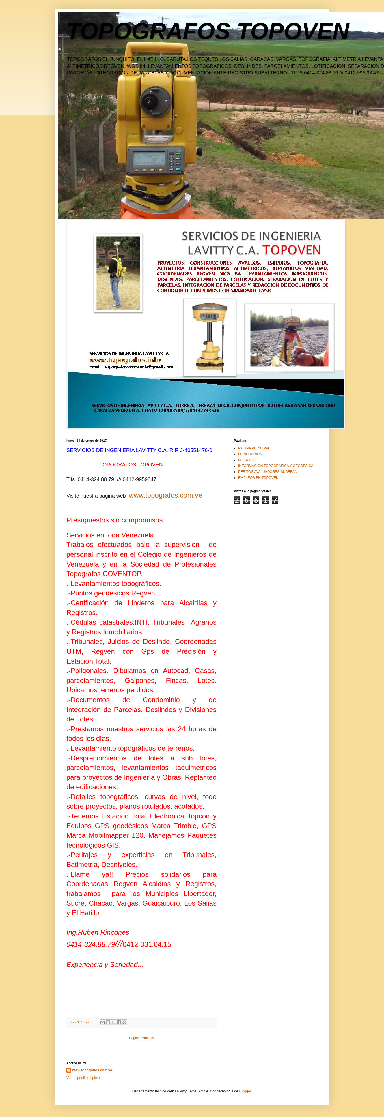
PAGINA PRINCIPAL (254, 448)
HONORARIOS (250, 454)
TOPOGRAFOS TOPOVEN (207, 31)
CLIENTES (246, 460)
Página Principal (141, 1038)
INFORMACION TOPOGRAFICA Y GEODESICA (276, 466)
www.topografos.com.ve (165, 495)
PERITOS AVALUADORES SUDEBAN (267, 472)
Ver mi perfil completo (83, 1078)
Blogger (245, 1091)
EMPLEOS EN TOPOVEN (258, 478)
